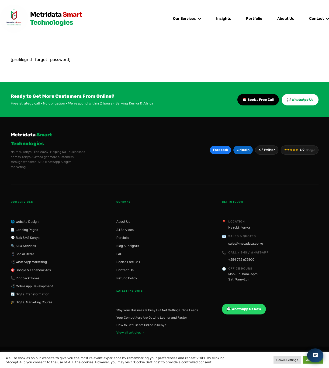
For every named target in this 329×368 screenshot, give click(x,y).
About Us (123, 222)
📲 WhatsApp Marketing (29, 262)
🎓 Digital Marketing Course (31, 302)
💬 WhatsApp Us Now (244, 309)
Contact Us (125, 270)
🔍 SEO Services (23, 246)
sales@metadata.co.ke (245, 244)
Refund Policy (126, 278)
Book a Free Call (128, 262)
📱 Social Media (22, 254)
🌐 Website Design (25, 222)
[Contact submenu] (327, 18)
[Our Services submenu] (199, 18)
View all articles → (130, 332)
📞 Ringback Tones (25, 278)
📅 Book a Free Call (258, 100)
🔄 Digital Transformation (30, 294)
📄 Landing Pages (24, 230)
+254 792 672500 (241, 260)
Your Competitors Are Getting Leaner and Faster (151, 317)
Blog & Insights (127, 246)
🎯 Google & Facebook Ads (31, 270)
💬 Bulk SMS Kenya (25, 238)
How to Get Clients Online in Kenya (141, 325)
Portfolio (122, 238)
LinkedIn (243, 150)
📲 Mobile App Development (32, 286)
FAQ (119, 254)
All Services (125, 230)
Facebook (220, 150)
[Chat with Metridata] (315, 355)
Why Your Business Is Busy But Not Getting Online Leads (157, 310)
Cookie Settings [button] (287, 360)
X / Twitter (267, 150)
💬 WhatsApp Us (300, 100)
